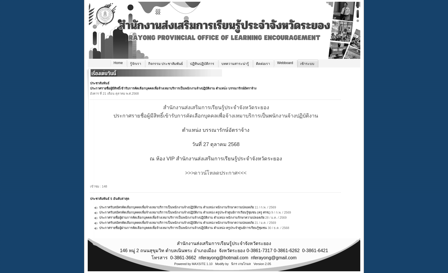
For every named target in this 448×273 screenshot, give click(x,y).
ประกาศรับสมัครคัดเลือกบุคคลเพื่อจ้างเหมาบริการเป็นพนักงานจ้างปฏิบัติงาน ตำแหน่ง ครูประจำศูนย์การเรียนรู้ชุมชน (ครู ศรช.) (185, 212)
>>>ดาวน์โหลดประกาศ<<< (216, 173)
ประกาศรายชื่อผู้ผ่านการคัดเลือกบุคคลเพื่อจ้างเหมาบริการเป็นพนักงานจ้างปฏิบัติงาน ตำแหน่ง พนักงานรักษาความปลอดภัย (181, 217)
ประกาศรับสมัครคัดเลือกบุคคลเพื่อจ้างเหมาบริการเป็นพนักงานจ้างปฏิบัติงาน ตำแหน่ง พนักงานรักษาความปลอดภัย (176, 207)
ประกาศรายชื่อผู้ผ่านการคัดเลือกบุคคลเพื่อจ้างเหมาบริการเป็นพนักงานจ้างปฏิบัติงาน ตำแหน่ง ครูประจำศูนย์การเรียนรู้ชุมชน (183, 228)
